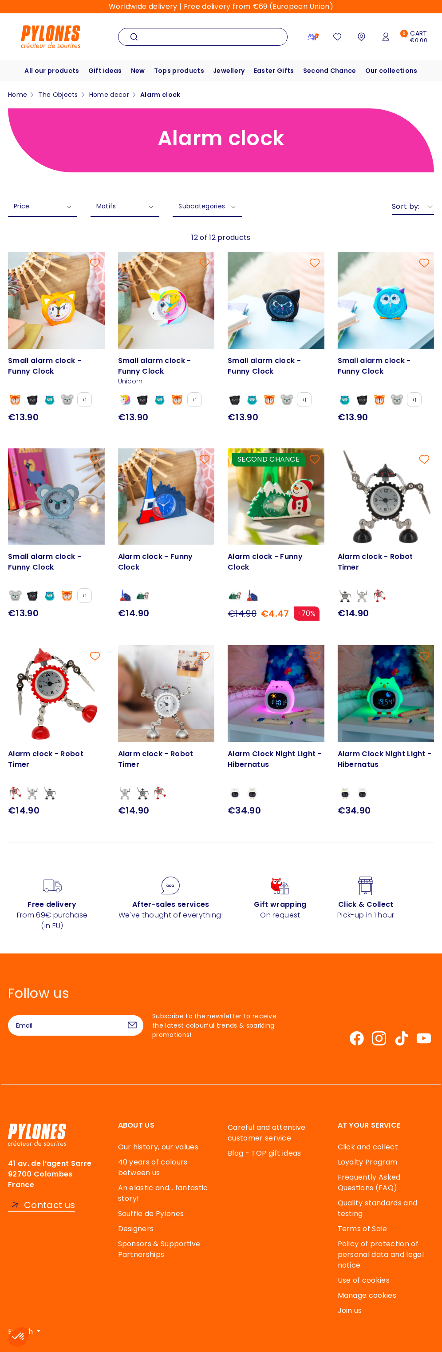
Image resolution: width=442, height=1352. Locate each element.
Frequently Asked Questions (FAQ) (369, 1182)
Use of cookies (364, 1280)
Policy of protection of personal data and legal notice (381, 1254)
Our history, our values (158, 1147)
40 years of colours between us (153, 1167)
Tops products (179, 70)
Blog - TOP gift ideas (264, 1153)
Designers (136, 1229)
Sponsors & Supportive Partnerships (159, 1249)
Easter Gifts (274, 70)
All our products (51, 70)
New (138, 70)
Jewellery (229, 70)
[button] (18, 1337)
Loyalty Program (368, 1162)
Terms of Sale (362, 1229)
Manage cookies (367, 1295)
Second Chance (329, 70)
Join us (350, 1310)
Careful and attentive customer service (267, 1132)
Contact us (49, 1205)
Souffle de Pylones (151, 1213)
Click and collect (368, 1147)
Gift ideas (105, 70)
